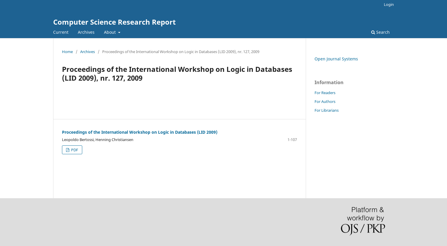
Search (380, 32)
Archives (86, 32)
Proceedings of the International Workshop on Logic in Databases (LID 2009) (139, 132)
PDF (74, 149)
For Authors (325, 101)
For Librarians (327, 110)
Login (389, 4)
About (110, 32)
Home (67, 51)
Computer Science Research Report (114, 22)
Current (60, 32)
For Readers (325, 92)
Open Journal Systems (336, 59)
